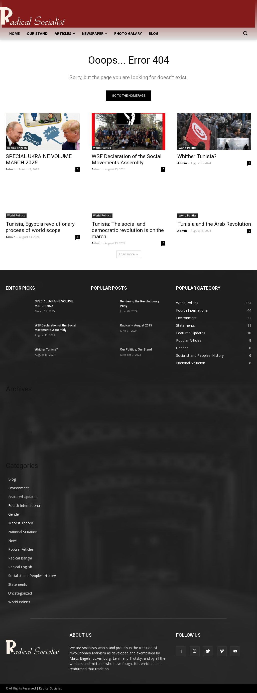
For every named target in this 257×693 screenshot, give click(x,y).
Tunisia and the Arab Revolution (214, 224)
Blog (12, 479)
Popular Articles (21, 549)
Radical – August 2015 (136, 325)
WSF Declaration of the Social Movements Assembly (127, 159)
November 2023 (19, 432)
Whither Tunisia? (196, 156)
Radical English (17, 148)
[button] (245, 34)
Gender (14, 514)
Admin (11, 169)
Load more (128, 254)
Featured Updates (22, 496)
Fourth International (24, 505)
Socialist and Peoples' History (32, 575)
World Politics (102, 148)
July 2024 (13, 417)
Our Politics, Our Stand (136, 349)
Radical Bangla (20, 558)
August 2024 (16, 410)
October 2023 (17, 440)
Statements (17, 584)
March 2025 (15, 402)
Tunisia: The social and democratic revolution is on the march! (128, 230)
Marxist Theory (20, 523)
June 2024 (14, 425)
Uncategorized (20, 593)
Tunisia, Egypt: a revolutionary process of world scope (40, 227)
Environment (18, 488)
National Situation (22, 531)
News (13, 540)
